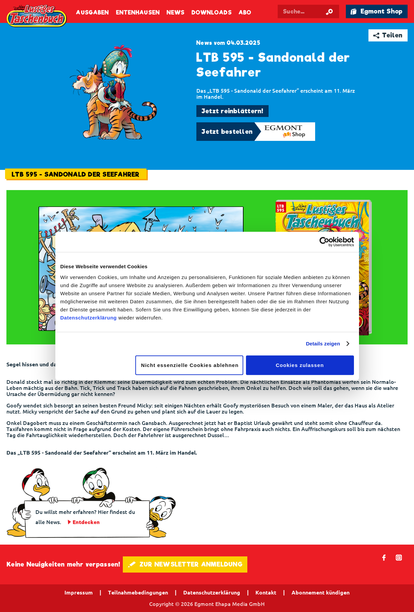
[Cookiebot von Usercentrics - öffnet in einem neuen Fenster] (324, 242)
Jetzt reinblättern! (232, 111)
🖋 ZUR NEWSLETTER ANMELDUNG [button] (185, 564)
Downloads (212, 12)
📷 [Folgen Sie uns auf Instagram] (399, 557)
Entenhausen (138, 12)
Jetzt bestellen (227, 131)
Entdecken (86, 522)
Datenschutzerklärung (88, 317)
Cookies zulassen (300, 365)
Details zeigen (323, 343)
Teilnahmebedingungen (138, 592)
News (176, 12)
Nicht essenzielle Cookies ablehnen (190, 365)
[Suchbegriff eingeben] (308, 11)
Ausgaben (92, 12)
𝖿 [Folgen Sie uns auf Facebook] (384, 557)
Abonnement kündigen (321, 592)
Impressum (78, 592)
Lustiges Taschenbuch (37, 16)
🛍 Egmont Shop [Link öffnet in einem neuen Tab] (377, 11)
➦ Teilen (388, 35)
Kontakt (265, 592)
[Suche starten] (329, 11)
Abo (245, 12)
